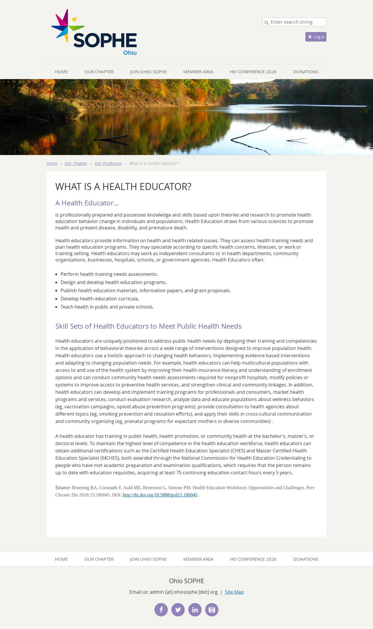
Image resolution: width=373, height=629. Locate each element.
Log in (319, 36)
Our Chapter (76, 163)
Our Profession (108, 163)
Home (52, 163)
